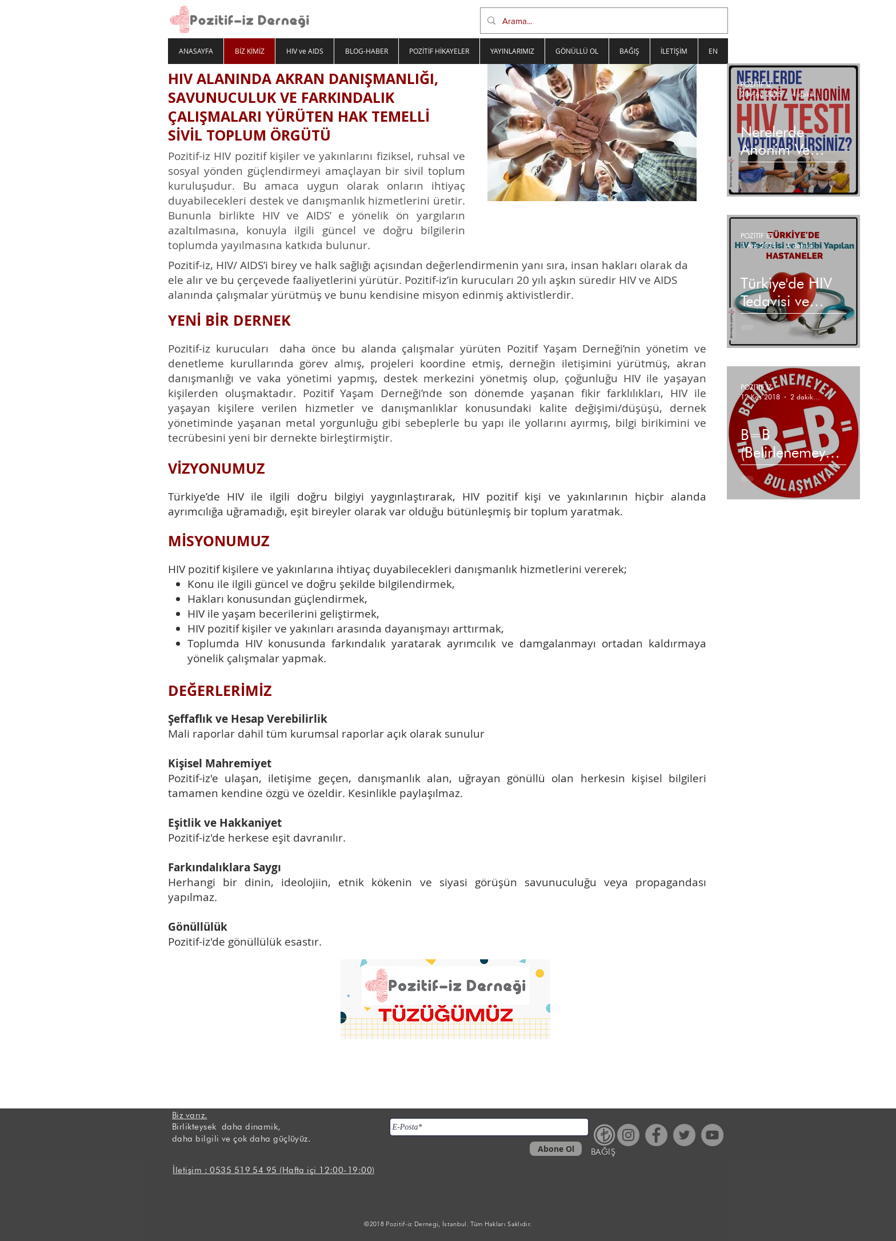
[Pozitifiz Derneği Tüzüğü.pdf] (445, 1000)
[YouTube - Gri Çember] (712, 1135)
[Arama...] (602, 20)
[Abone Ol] (556, 1149)
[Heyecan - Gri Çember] (684, 1135)
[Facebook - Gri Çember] (656, 1135)
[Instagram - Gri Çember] (628, 1135)
